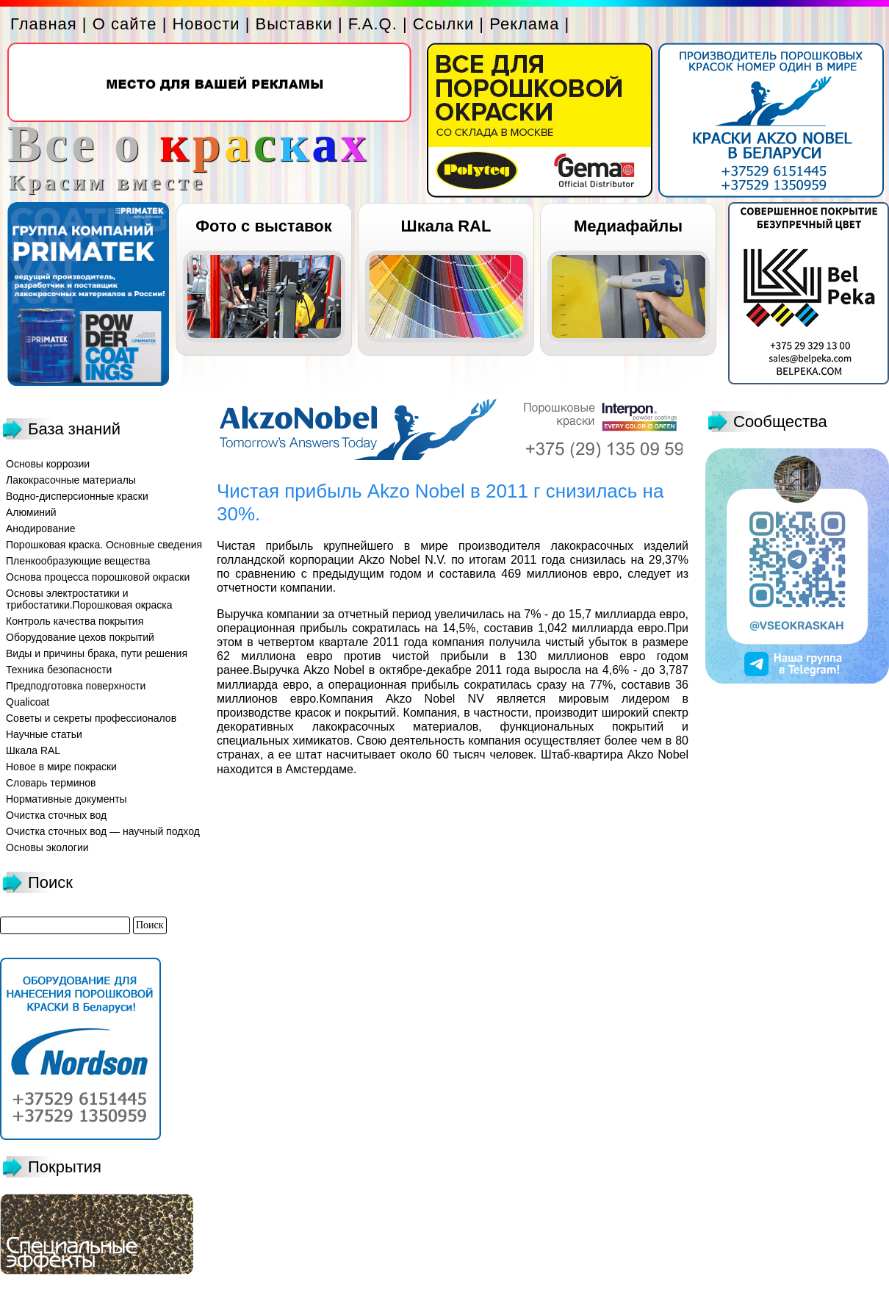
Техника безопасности (59, 669)
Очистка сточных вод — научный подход (103, 831)
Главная (43, 24)
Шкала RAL (446, 226)
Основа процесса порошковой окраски (98, 577)
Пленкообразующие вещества (78, 561)
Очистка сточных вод (56, 815)
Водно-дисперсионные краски (77, 496)
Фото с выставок (263, 226)
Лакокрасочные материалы (71, 480)
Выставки (294, 24)
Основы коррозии (48, 464)
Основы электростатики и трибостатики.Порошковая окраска (89, 599)
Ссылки (443, 24)
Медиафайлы (628, 226)
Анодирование (41, 528)
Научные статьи (44, 734)
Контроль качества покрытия (74, 621)
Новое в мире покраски (61, 766)
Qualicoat (27, 702)
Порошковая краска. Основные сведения (104, 545)
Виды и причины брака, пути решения (96, 653)
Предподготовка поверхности (75, 686)
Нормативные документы (66, 799)
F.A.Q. (372, 24)
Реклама (524, 24)
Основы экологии (47, 847)
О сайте (125, 24)
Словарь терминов (51, 783)
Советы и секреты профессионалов (91, 718)
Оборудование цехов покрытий (80, 637)
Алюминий (31, 512)
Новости (206, 24)
